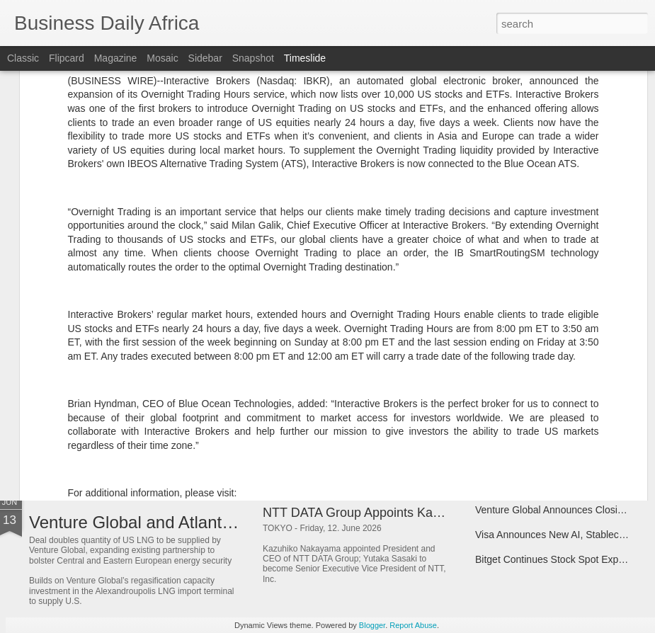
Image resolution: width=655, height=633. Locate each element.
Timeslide (305, 58)
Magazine (115, 58)
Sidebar (205, 58)
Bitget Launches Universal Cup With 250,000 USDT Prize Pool (439, 416)
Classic (23, 58)
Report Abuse (413, 625)
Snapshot (253, 58)
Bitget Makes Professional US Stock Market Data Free (233, 425)
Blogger (372, 625)
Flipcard (66, 58)
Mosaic (162, 58)
